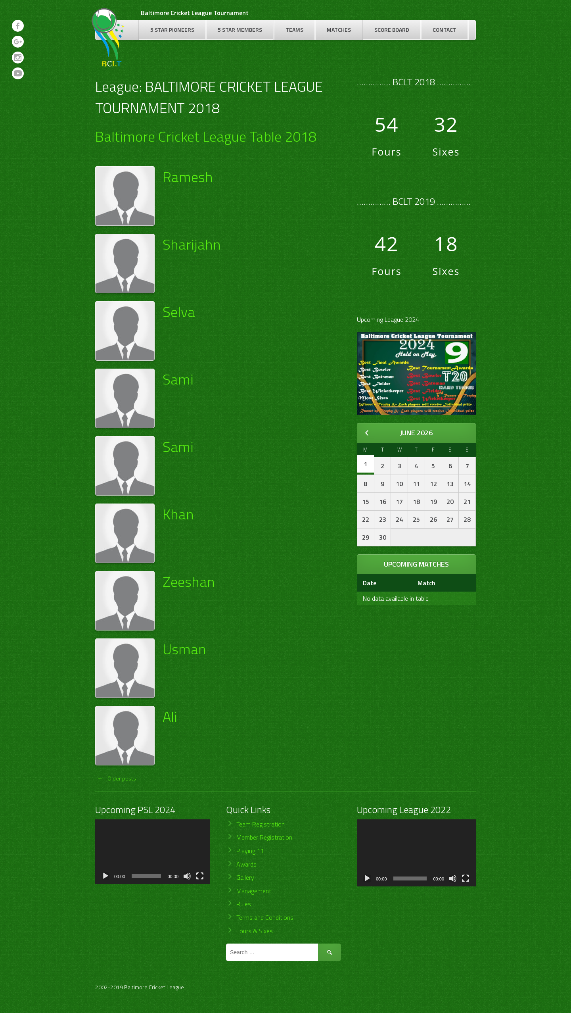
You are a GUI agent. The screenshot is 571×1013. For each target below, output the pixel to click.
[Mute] (187, 876)
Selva (179, 312)
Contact (444, 29)
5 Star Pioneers (172, 29)
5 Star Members (240, 29)
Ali (170, 716)
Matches (339, 29)
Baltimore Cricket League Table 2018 (205, 136)
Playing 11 (250, 850)
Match (426, 583)
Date (369, 583)
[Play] (105, 876)
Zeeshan (189, 581)
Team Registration (260, 824)
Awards (246, 864)
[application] (152, 851)
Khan (178, 514)
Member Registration (264, 837)
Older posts (115, 778)
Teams (294, 29)
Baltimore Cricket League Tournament (195, 12)
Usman (184, 649)
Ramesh (188, 177)
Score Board (391, 29)
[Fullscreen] (200, 876)
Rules (243, 904)
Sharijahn (191, 244)
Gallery (245, 877)
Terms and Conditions (264, 917)
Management (253, 891)
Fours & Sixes (254, 931)
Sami (178, 379)
